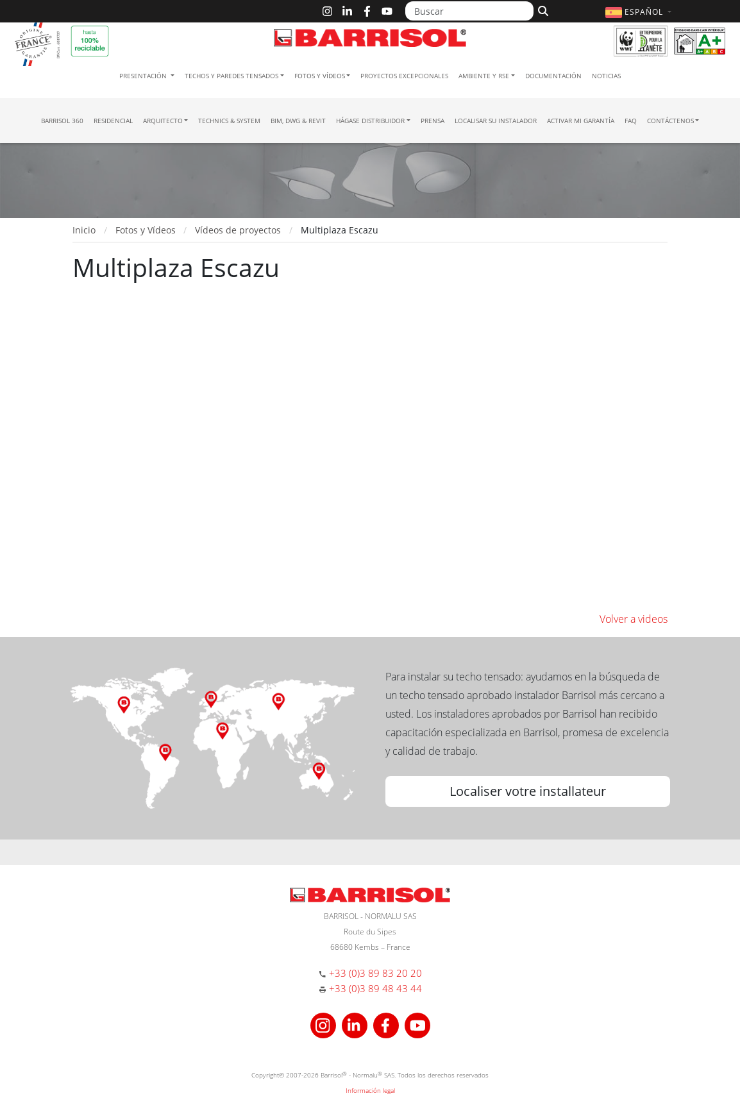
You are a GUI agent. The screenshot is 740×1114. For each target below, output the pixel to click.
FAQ (631, 120)
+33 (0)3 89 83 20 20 (375, 972)
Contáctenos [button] (670, 120)
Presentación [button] (144, 75)
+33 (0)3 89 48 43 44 (375, 988)
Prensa (432, 120)
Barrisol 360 (62, 120)
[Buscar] (469, 11)
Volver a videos (634, 619)
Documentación (553, 75)
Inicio (84, 230)
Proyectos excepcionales (404, 75)
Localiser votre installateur (528, 791)
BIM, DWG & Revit (298, 120)
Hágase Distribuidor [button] (370, 120)
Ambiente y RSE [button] (483, 75)
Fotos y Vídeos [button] (319, 75)
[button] (640, 11)
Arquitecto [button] (163, 120)
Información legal (370, 1090)
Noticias (606, 75)
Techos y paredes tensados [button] (231, 75)
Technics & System (229, 120)
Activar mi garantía (580, 120)
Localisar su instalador (496, 120)
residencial (113, 120)
